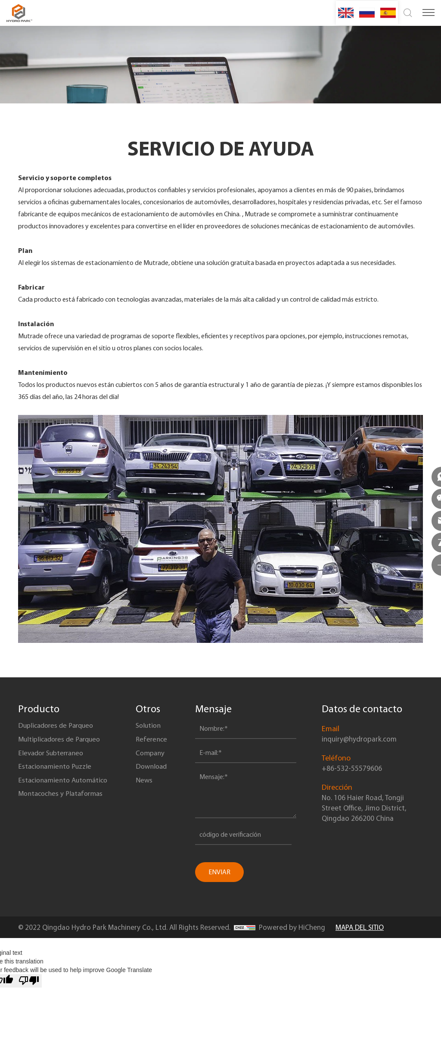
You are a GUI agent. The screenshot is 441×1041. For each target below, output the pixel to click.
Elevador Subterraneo (53, 762)
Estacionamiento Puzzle (57, 779)
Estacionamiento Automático (66, 796)
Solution (152, 727)
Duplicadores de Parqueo (58, 727)
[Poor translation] (29, 981)
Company (154, 762)
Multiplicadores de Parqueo (62, 745)
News (146, 796)
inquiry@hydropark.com (359, 739)
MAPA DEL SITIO (359, 927)
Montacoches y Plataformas (63, 814)
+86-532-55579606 (352, 768)
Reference (154, 745)
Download (155, 779)
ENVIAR (221, 872)
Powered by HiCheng (292, 927)
